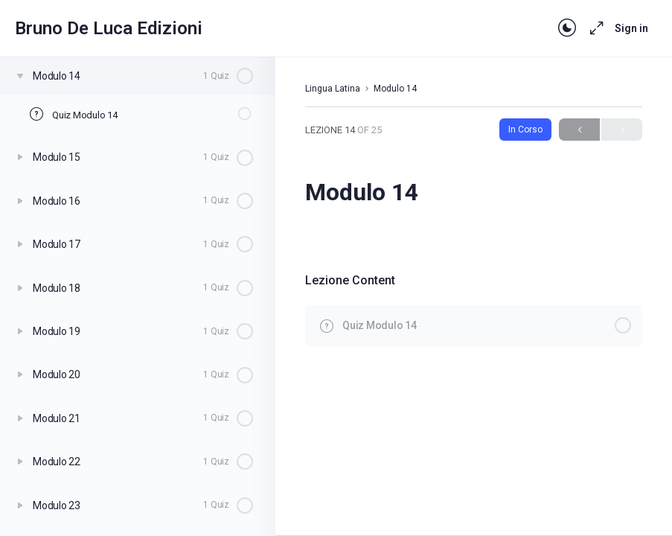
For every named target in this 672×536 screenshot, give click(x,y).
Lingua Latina (332, 88)
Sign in (631, 28)
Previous (579, 130)
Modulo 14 (395, 88)
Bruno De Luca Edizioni (108, 28)
